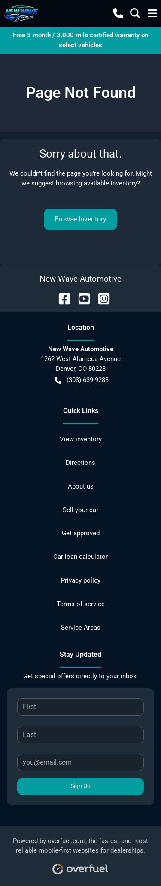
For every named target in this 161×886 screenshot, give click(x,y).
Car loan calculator (80, 557)
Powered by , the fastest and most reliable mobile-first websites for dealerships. (80, 853)
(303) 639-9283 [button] (82, 380)
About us (81, 486)
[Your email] (80, 762)
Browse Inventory (80, 219)
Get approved (81, 533)
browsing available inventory (96, 183)
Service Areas (80, 627)
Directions (80, 463)
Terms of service (81, 604)
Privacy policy (80, 580)
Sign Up (80, 786)
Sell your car (80, 510)
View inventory (81, 439)
